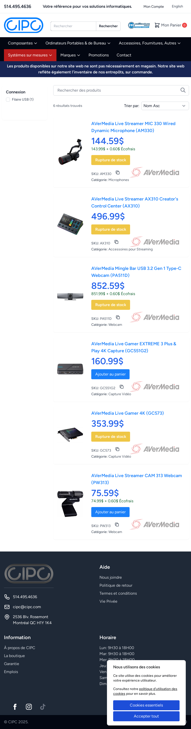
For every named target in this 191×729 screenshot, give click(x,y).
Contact (124, 55)
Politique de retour (115, 585)
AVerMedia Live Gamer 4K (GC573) (127, 413)
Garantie (11, 663)
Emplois (11, 671)
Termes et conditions (118, 593)
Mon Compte (153, 6)
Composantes (23, 43)
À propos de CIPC (19, 647)
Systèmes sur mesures (30, 55)
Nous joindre (110, 577)
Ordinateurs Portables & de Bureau (78, 43)
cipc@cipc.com (27, 606)
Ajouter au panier (110, 374)
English (177, 6)
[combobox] (73, 26)
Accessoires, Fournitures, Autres (150, 43)
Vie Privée (108, 601)
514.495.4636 (17, 6)
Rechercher (108, 26)
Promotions (99, 55)
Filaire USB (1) (23, 99)
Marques (70, 55)
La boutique (14, 655)
